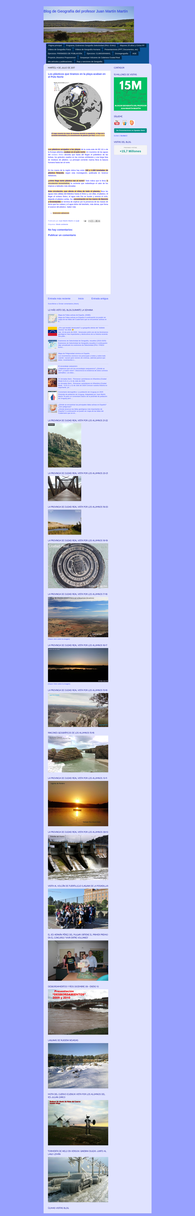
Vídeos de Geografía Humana (87, 49)
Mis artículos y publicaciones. (60, 61)
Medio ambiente (62, 224)
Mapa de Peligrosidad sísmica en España (73, 353)
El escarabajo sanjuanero (67, 366)
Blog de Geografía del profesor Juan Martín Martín (86, 11)
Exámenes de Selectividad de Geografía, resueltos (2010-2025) (82, 341)
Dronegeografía (121, 53)
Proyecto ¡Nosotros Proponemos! (62, 57)
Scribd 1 (117, 136)
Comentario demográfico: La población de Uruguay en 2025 (80, 392)
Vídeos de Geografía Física (59, 49)
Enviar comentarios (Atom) (69, 304)
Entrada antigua (99, 298)
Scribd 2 (124, 136)
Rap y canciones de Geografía (89, 61)
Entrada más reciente (59, 298)
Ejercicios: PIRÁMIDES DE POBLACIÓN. (65, 53)
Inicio (81, 298)
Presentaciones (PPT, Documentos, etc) (121, 49)
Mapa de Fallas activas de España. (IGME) (74, 315)
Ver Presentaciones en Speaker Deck (130, 130)
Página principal (55, 45)
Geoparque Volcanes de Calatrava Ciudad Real (100, 57)
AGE (134, 53)
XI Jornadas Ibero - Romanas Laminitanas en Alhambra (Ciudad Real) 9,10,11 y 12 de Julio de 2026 (82, 380)
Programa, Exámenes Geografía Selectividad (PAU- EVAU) (91, 45)
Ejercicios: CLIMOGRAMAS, (99, 53)
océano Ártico (57, 155)
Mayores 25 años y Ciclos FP (132, 45)
